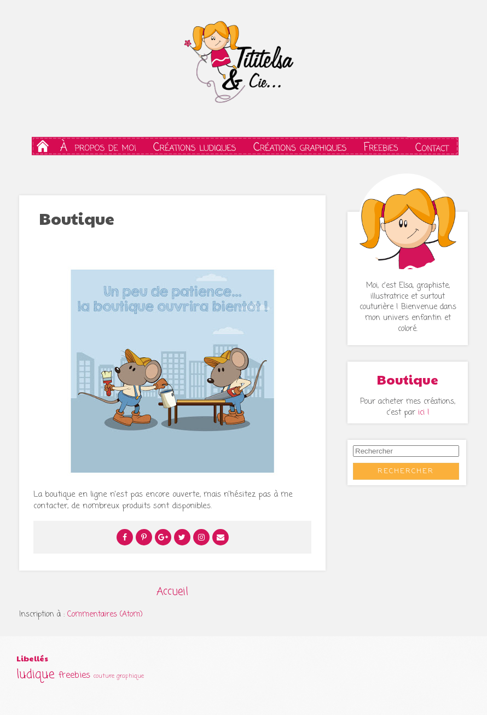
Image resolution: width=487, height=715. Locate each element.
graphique (130, 676)
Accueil (172, 592)
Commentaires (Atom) (105, 614)
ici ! (424, 412)
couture (104, 676)
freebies (74, 675)
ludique (35, 674)
